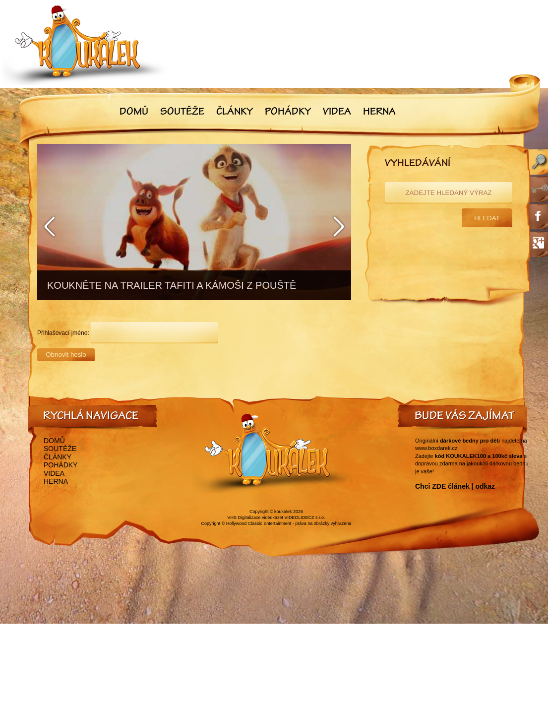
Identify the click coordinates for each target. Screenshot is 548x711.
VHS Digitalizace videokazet (255, 517)
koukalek (283, 511)
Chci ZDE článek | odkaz (455, 486)
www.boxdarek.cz (436, 448)
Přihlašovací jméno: (63, 332)
